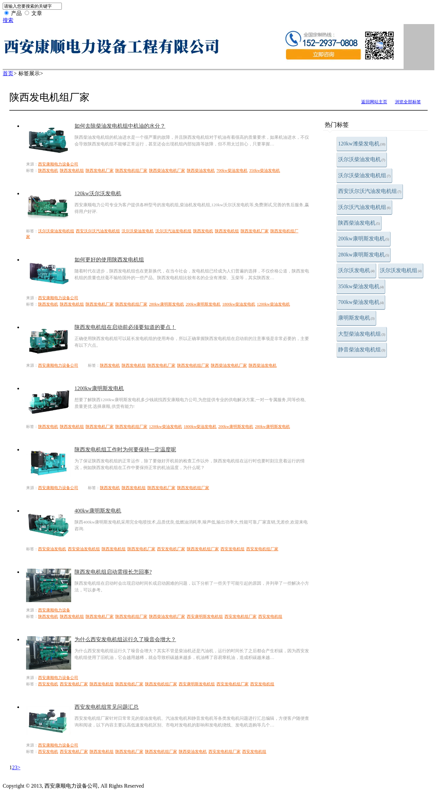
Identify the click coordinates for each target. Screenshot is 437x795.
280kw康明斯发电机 (363, 254)
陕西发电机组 (72, 170)
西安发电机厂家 (171, 549)
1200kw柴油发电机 (273, 304)
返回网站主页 (374, 101)
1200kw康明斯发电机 (99, 388)
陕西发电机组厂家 (131, 170)
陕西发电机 (48, 170)
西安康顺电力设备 (54, 610)
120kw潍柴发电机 (361, 143)
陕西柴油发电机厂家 (167, 170)
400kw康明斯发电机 (98, 511)
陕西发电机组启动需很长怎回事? (113, 572)
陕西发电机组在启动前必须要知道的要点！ (125, 327)
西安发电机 (48, 684)
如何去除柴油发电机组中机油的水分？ (120, 126)
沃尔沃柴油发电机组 (364, 175)
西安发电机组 (233, 549)
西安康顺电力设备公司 (58, 164)
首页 (8, 73)
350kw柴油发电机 (361, 286)
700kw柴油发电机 (361, 302)
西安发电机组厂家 (262, 549)
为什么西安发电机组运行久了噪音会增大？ (125, 639)
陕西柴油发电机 (359, 223)
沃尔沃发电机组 (401, 270)
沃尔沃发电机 (356, 270)
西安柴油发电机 (52, 549)
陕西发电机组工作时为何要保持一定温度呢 (125, 449)
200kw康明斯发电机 (363, 238)
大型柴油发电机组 (361, 334)
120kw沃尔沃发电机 (98, 193)
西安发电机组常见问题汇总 (107, 707)
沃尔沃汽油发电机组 (364, 207)
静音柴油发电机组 (361, 349)
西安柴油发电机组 (84, 549)
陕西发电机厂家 (100, 170)
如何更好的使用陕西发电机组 (109, 259)
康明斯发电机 (356, 318)
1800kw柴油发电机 (238, 304)
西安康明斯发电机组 (205, 616)
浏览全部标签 (408, 101)
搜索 (8, 20)
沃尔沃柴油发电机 (361, 159)
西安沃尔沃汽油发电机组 (369, 191)
